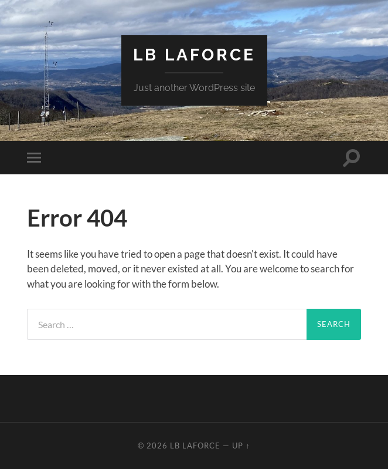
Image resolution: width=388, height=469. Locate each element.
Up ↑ (241, 445)
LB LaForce (194, 55)
